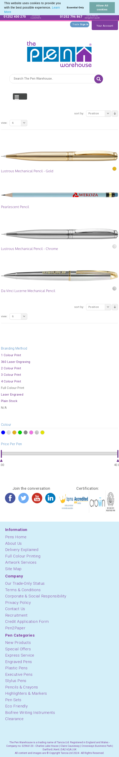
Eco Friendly (16, 706)
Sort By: (79, 113)
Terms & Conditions (23, 589)
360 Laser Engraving (15, 362)
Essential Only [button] (75, 7)
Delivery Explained (21, 549)
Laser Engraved (12, 394)
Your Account (105, 25)
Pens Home (15, 537)
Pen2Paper (15, 628)
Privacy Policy (18, 602)
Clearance (14, 718)
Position (99, 113)
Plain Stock (9, 401)
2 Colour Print (11, 368)
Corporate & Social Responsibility (35, 596)
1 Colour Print (11, 355)
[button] (12, 12)
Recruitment (16, 615)
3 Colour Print (11, 375)
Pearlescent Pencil (15, 207)
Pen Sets (13, 699)
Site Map (13, 568)
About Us (13, 543)
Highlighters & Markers (26, 693)
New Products (18, 642)
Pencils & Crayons (21, 687)
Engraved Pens (18, 661)
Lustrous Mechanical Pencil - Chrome (29, 249)
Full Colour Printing (22, 556)
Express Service (19, 655)
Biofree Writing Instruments (30, 712)
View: (4, 122)
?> (3, 433)
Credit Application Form (27, 621)
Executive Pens (18, 674)
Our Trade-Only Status (25, 583)
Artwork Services (20, 562)
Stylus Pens (15, 680)
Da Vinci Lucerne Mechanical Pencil (28, 291)
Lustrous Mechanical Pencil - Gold (27, 171)
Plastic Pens (16, 668)
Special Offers (18, 649)
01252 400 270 (15, 17)
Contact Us (15, 608)
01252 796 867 (71, 17)
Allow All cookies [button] (102, 7)
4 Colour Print (11, 381)
